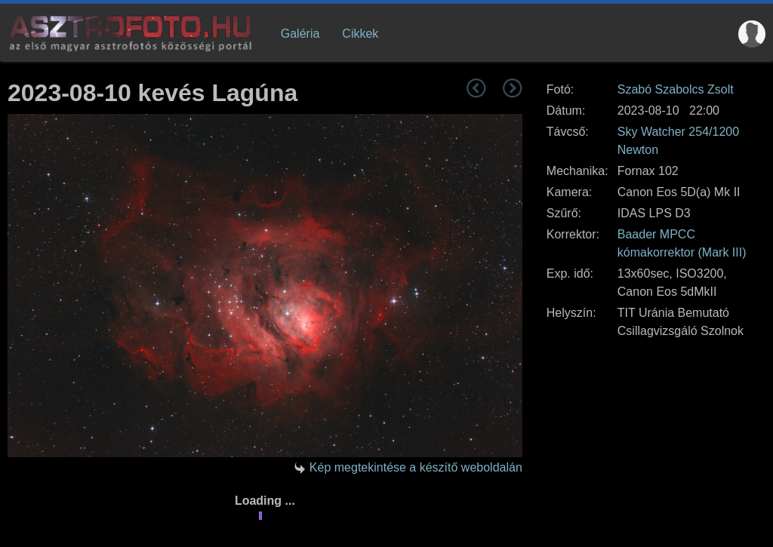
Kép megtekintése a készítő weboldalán (416, 467)
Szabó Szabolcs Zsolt (675, 89)
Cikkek (360, 33)
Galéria (300, 33)
